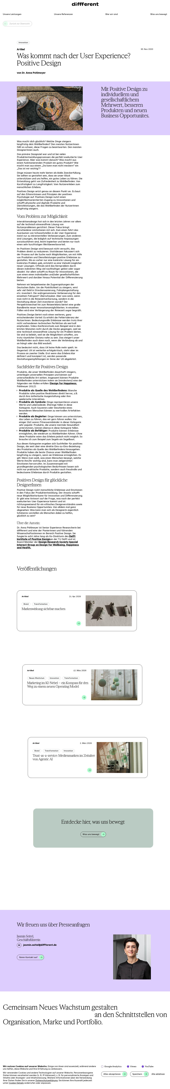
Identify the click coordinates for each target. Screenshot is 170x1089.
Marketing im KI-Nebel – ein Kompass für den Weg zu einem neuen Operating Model (57, 685)
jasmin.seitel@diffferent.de (40, 944)
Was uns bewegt (158, 14)
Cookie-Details (16, 1083)
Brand (26, 604)
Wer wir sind (111, 14)
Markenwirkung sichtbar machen (43, 609)
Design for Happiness (63, 383)
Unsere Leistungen (12, 14)
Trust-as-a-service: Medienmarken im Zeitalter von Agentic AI (64, 757)
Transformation (41, 604)
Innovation (23, 42)
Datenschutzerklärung (46, 1080)
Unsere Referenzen (63, 14)
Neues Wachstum (36, 678)
